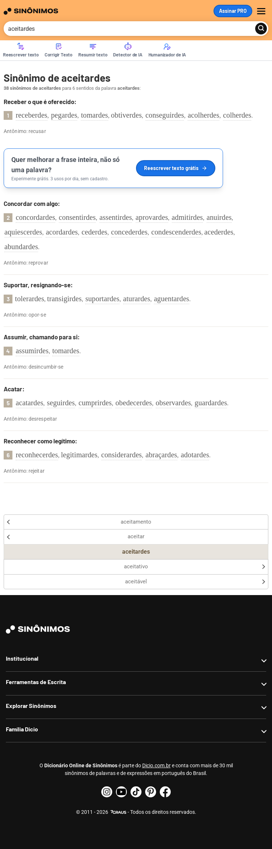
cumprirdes (95, 403)
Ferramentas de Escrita (36, 681)
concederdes (129, 232)
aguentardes (171, 299)
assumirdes (32, 351)
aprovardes (152, 217)
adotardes (195, 455)
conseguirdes (165, 115)
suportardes (102, 299)
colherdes (237, 115)
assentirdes (115, 217)
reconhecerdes (37, 455)
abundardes (21, 247)
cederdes (94, 232)
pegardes (64, 115)
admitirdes (187, 217)
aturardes (136, 299)
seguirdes (61, 403)
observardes (173, 403)
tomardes (94, 115)
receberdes (32, 115)
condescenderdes (176, 232)
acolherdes (203, 115)
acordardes (62, 232)
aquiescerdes (23, 232)
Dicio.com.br (156, 765)
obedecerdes (134, 403)
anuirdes (219, 217)
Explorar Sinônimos (31, 705)
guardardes (210, 403)
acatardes (29, 403)
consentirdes (77, 217)
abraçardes (161, 455)
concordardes (35, 217)
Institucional (22, 658)
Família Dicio (22, 729)
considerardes (121, 455)
